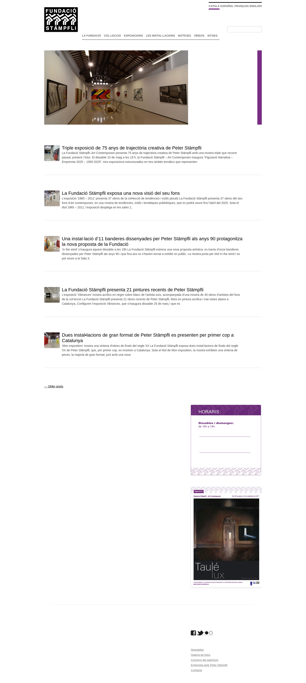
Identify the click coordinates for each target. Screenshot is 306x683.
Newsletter (197, 649)
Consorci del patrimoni (204, 660)
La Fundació (91, 35)
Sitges (212, 35)
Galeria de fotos (200, 654)
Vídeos (199, 35)
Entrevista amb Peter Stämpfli (209, 665)
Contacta (196, 670)
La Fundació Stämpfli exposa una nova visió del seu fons (121, 193)
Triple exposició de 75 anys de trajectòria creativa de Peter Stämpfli (131, 148)
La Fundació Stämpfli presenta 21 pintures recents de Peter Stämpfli (132, 289)
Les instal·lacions (160, 35)
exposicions (133, 35)
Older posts (53, 386)
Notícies (184, 35)
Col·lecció (112, 35)
